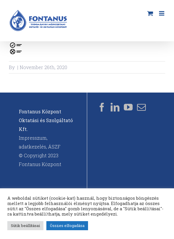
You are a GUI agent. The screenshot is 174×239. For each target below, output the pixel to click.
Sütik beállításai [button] (25, 225)
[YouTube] (128, 107)
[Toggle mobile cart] (150, 13)
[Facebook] (101, 107)
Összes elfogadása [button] (67, 225)
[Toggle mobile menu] (162, 13)
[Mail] (141, 107)
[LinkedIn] (115, 107)
